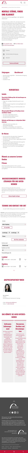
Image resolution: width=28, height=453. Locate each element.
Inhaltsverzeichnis (15, 448)
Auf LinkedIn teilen (7, 43)
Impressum (7, 446)
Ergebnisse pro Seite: (6, 248)
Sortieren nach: (5, 243)
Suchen (21, 2)
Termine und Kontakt (14, 63)
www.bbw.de (14, 433)
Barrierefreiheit (4, 448)
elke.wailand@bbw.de (12, 302)
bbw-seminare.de (4, 7)
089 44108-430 (11, 304)
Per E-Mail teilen (19, 43)
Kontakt (3, 446)
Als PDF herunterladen (8, 45)
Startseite (9, 448)
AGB (11, 446)
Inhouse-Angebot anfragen (14, 196)
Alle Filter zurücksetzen (19, 239)
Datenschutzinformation (17, 446)
